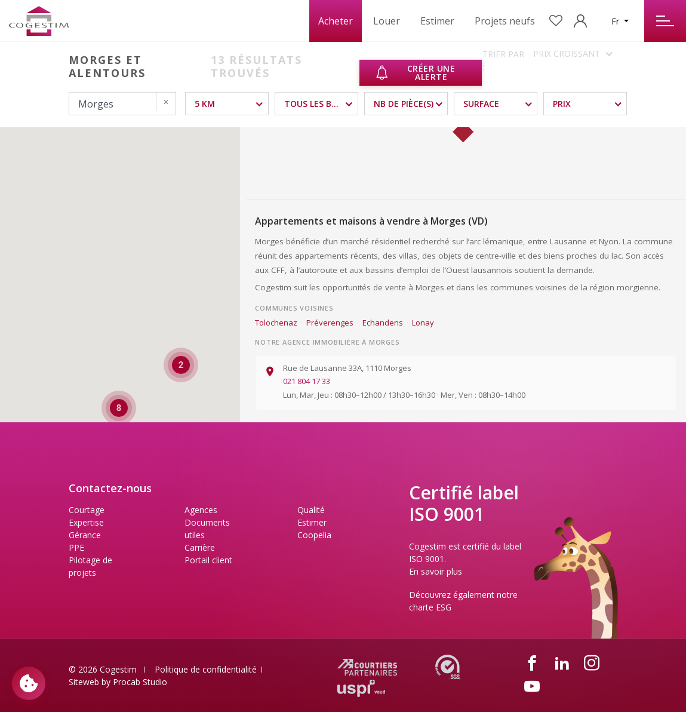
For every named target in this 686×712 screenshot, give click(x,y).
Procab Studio (140, 682)
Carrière (199, 547)
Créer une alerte (415, 72)
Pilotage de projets (90, 566)
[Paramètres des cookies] (28, 683)
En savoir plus (435, 571)
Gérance (85, 535)
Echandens (382, 322)
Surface (481, 103)
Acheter (335, 20)
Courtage (86, 509)
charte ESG (430, 607)
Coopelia (314, 535)
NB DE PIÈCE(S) (403, 103)
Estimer (437, 20)
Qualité (311, 509)
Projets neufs (505, 20)
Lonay (423, 322)
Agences (200, 509)
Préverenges (329, 322)
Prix (562, 103)
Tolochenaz (276, 322)
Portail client (208, 560)
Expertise (86, 522)
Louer (386, 20)
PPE (76, 547)
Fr (616, 21)
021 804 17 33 (306, 381)
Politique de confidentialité (206, 669)
